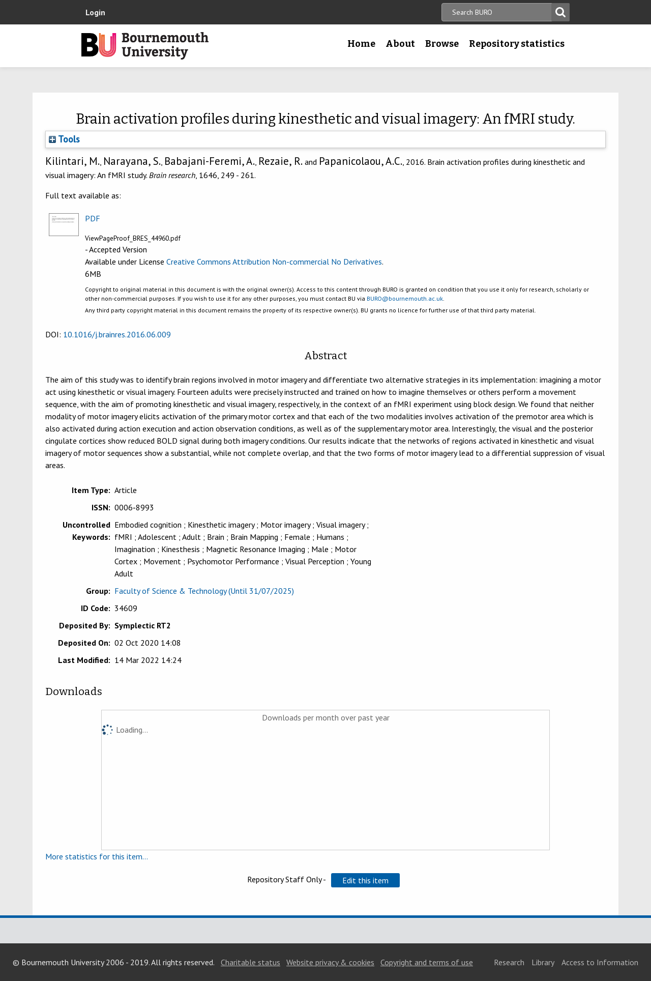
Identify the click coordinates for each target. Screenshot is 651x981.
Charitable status (250, 962)
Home (361, 43)
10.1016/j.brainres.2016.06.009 (117, 334)
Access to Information (599, 962)
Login (95, 12)
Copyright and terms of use (426, 962)
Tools (64, 139)
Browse (442, 43)
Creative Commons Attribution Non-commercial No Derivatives (274, 261)
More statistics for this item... (96, 856)
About (400, 43)
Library (542, 962)
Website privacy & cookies (330, 962)
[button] (365, 880)
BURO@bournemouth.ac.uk (405, 298)
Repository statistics (517, 43)
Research (509, 962)
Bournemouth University (145, 46)
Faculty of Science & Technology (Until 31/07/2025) (204, 591)
